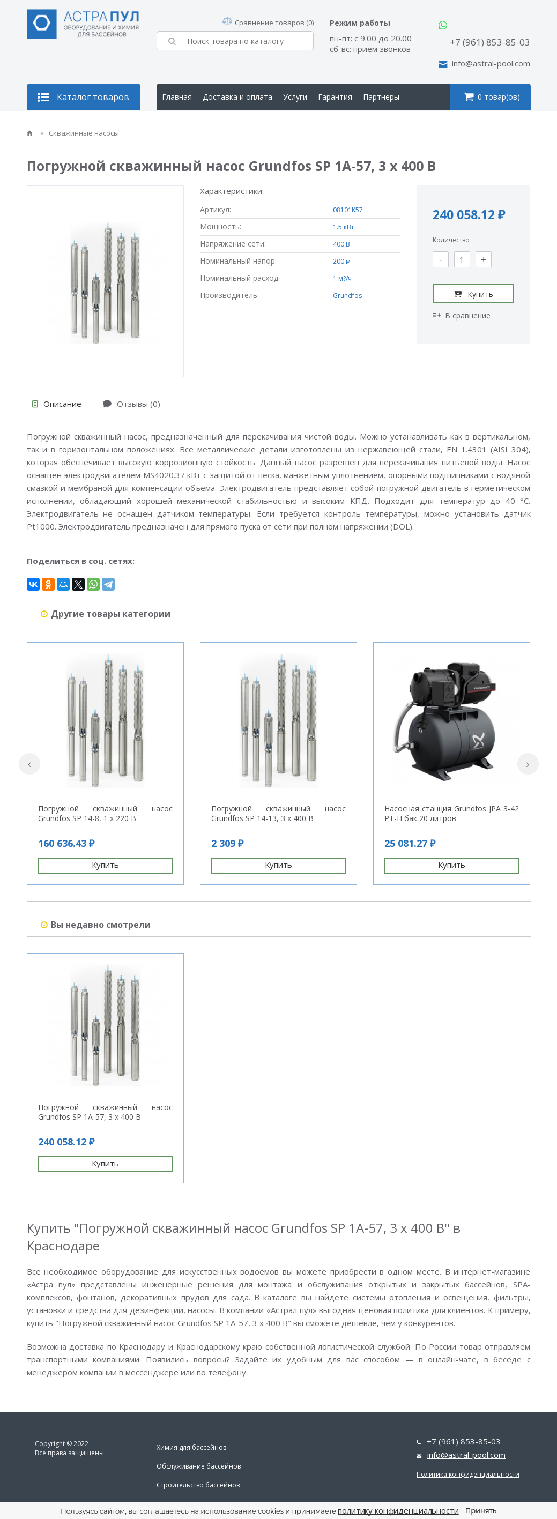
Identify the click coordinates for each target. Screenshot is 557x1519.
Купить (473, 294)
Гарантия (335, 97)
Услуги (295, 97)
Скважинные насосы (79, 133)
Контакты (234, 123)
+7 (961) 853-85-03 (490, 42)
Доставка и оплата (237, 97)
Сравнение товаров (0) (268, 22)
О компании (183, 123)
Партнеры (381, 97)
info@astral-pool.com (491, 63)
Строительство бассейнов (198, 1485)
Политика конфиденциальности (468, 1474)
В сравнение (462, 315)
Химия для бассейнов (191, 1447)
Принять (480, 1510)
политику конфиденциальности (398, 1510)
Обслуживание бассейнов (199, 1466)
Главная (177, 97)
